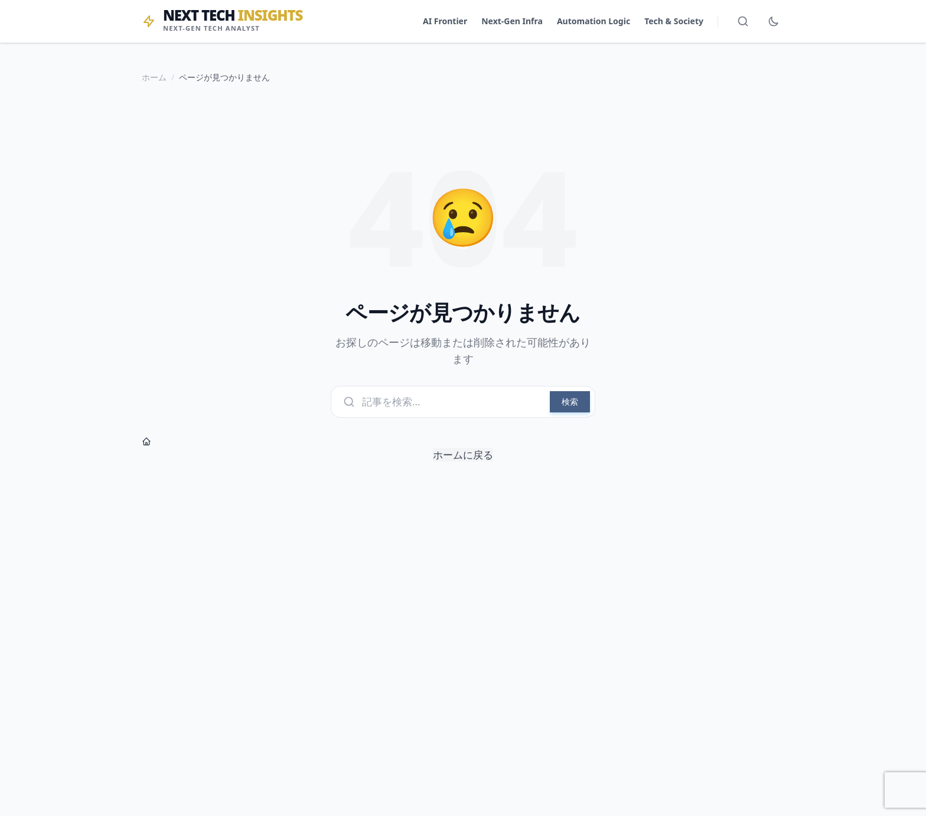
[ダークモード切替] (773, 21)
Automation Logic (593, 21)
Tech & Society (673, 21)
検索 (570, 401)
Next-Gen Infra (512, 21)
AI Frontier (445, 21)
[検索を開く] (743, 21)
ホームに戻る (317, 449)
